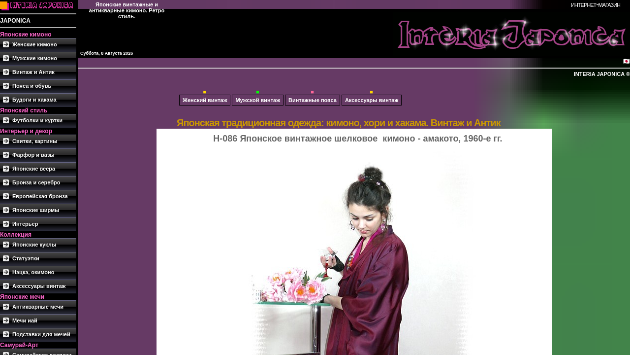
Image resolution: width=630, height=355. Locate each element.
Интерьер (25, 224)
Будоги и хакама (34, 100)
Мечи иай (24, 320)
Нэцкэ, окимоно (33, 272)
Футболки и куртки (37, 120)
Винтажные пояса (312, 100)
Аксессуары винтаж (38, 286)
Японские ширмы (36, 210)
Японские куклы (34, 245)
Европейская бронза (40, 196)
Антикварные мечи (37, 307)
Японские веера (33, 169)
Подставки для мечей (41, 334)
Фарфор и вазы (33, 155)
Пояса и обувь (31, 86)
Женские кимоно (34, 44)
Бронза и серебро (36, 182)
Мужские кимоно (34, 58)
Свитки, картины (35, 141)
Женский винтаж (205, 100)
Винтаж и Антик (33, 72)
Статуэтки (25, 258)
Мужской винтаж (257, 100)
